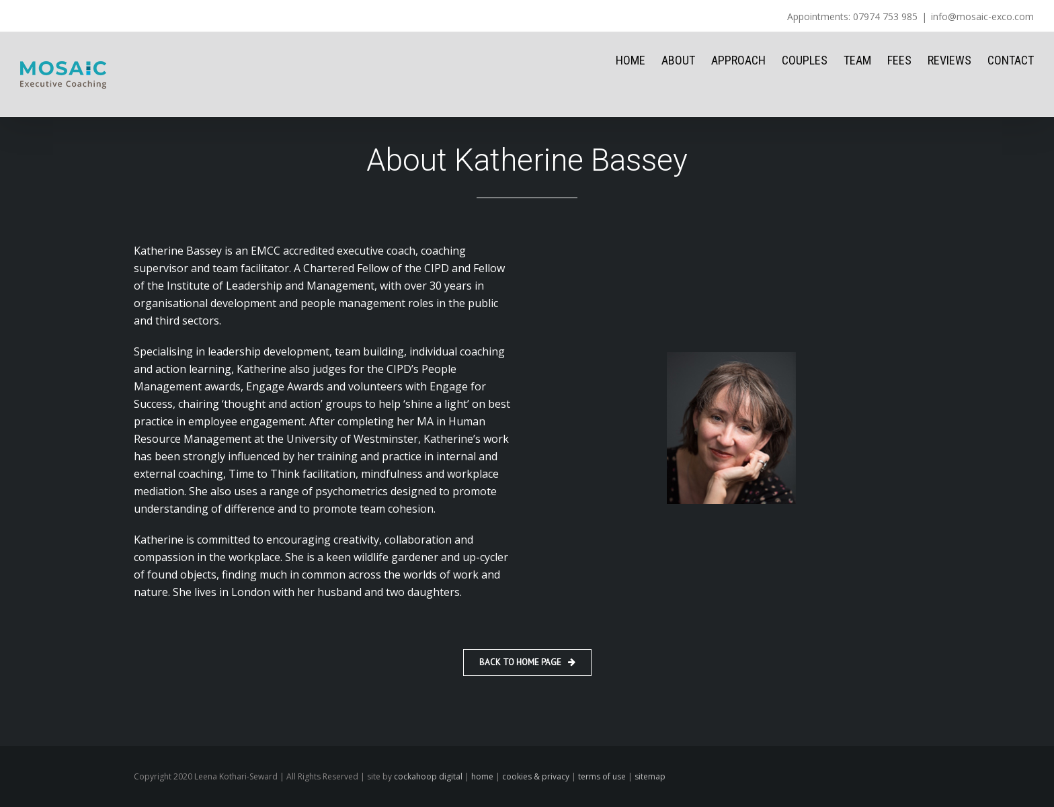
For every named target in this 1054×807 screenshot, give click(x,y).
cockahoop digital (428, 776)
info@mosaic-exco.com (982, 16)
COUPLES (804, 60)
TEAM (857, 60)
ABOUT (678, 60)
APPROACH (738, 60)
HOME (630, 60)
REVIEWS (949, 60)
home (482, 776)
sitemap (650, 776)
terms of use (602, 776)
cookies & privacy (535, 776)
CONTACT (1010, 60)
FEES (899, 60)
